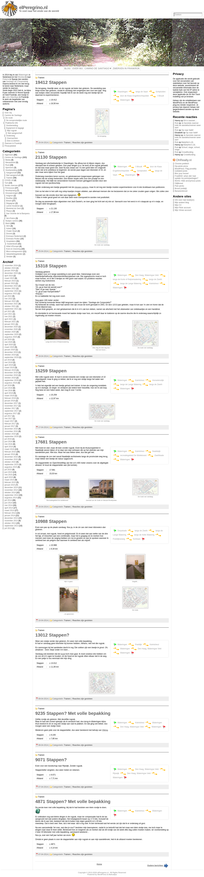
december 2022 (11, 286)
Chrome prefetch (182, 163)
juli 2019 (8, 360)
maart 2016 (9, 449)
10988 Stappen (50, 521)
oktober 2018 (10, 378)
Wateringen (23, 75)
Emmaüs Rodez (13, 239)
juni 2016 (8, 441)
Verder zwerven (11, 185)
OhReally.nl (184, 160)
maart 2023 (9, 278)
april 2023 (8, 276)
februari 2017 (10, 424)
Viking (105, 730)
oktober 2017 (10, 408)
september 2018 (11, 380)
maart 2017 (9, 421)
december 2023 (11, 273)
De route (9, 118)
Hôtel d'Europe (12, 246)
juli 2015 (8, 469)
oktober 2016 (10, 434)
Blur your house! (182, 173)
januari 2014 (9, 515)
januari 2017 (9, 426)
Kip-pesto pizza (181, 166)
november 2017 (11, 406)
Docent (9, 233)
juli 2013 (8, 528)
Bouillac (9, 198)
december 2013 (11, 518)
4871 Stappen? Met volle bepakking (72, 801)
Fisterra (6, 79)
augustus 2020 (10, 337)
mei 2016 (8, 444)
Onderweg (10, 136)
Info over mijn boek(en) (184, 200)
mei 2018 (8, 390)
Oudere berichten (158, 865)
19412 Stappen (50, 82)
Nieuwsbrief (10, 162)
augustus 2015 (10, 467)
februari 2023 (10, 281)
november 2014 (11, 490)
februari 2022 (10, 301)
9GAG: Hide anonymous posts (188, 181)
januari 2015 (9, 485)
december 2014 (11, 487)
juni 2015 (8, 472)
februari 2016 (10, 452)
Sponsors (9, 167)
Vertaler (9, 256)
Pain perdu (179, 186)
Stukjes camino (11, 221)
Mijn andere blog (182, 202)
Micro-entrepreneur (14, 251)
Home (99, 864)
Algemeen (8, 155)
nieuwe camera (81, 187)
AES (8, 226)
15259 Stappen (50, 370)
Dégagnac (10, 203)
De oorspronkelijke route (16, 120)
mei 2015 (8, 475)
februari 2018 (10, 398)
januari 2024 (9, 270)
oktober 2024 (10, 268)
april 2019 (8, 365)
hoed (63, 654)
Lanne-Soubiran (13, 206)
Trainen (9, 178)
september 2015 (11, 464)
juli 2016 (8, 439)
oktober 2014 (10, 492)
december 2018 (11, 373)
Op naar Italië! (187, 130)
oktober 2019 (10, 355)
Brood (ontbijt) (181, 188)
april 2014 (8, 508)
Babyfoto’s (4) (187, 142)
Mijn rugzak (12, 130)
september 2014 (11, 495)
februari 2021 (10, 322)
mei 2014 (8, 505)
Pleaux (9, 211)
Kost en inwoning (13, 249)
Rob (176, 123)
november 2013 (11, 521)
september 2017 (11, 411)
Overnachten (12, 138)
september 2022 (11, 291)
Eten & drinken (13, 141)
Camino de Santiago (13, 115)
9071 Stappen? (51, 759)
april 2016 (8, 447)
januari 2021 (9, 324)
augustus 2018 (10, 383)
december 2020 (11, 327)
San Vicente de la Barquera (17, 213)
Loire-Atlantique (12, 97)
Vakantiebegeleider (14, 254)
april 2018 (8, 393)
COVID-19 (8, 180)
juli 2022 (8, 296)
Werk (7, 223)
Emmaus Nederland (14, 236)
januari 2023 (9, 283)
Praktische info (11, 123)
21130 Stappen (50, 157)
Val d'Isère (10, 218)
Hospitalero (11, 241)
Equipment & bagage (15, 128)
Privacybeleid (10, 146)
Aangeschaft (11, 173)
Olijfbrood (179, 183)
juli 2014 (8, 500)
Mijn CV (178, 205)
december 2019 (11, 352)
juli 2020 (8, 339)
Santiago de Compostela (16, 81)
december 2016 (11, 429)
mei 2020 (8, 342)
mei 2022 (8, 299)
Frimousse (9, 188)
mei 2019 (8, 362)
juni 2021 (8, 314)
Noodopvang (10, 190)
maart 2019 (9, 367)
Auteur (9, 228)
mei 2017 (8, 418)
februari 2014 (10, 513)
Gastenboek (12, 244)
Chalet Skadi (11, 231)
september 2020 (11, 334)
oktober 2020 (10, 332)
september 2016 (11, 436)
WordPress (101, 874)
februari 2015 (10, 482)
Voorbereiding (12, 125)
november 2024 (11, 265)
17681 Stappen (50, 441)
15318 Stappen (50, 265)
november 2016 (11, 431)
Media (8, 160)
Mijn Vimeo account (183, 210)
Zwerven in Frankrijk (13, 143)
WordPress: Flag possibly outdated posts (186, 170)
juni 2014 (8, 503)
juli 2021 (8, 311)
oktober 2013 (10, 523)
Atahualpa (113, 874)
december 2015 (11, 457)
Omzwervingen (11, 193)
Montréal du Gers (13, 208)
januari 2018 (9, 401)
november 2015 (11, 459)
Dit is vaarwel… (190, 120)
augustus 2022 (10, 293)
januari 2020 (9, 350)
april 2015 (8, 477)
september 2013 (11, 526)
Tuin (6, 183)
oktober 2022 (10, 288)
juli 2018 (8, 385)
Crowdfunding (187, 152)
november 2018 (11, 375)
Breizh (8, 201)
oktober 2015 (10, 462)
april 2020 (8, 344)
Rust (7, 165)
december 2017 (11, 403)
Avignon (9, 196)
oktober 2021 (10, 306)
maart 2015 (9, 480)
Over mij (8, 113)
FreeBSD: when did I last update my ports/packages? (186, 177)
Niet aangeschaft (15, 133)
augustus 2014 (10, 498)
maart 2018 (9, 395)
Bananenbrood (181, 191)
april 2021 (8, 319)
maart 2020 (9, 347)
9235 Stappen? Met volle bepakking (72, 713)
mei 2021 (8, 316)
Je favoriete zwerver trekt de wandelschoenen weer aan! (188, 125)
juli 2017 (8, 416)
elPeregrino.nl (33, 7)
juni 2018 (8, 388)
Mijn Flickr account (183, 207)
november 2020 (11, 329)
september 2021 (11, 309)
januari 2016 (9, 454)
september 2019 (11, 357)
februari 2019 (10, 370)
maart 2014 (9, 510)
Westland (22, 77)
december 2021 (11, 304)
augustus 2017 (10, 413)
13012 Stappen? (52, 635)
